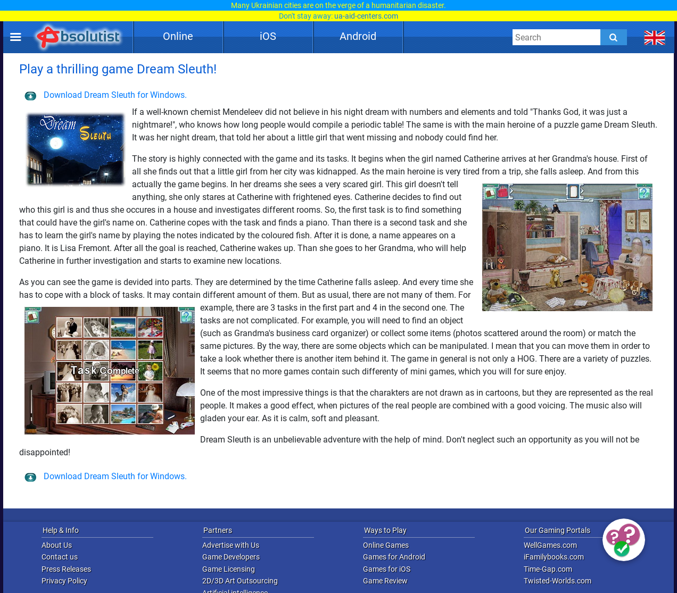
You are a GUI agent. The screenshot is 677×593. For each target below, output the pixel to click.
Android (358, 36)
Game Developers (231, 557)
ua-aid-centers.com (366, 16)
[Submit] (613, 37)
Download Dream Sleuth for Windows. (105, 95)
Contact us (60, 557)
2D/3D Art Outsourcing (240, 581)
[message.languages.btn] (654, 37)
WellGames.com (550, 545)
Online (178, 36)
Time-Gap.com (548, 569)
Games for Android (394, 557)
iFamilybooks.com (554, 557)
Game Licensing (228, 569)
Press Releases (66, 569)
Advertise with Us (230, 545)
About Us (57, 545)
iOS (268, 36)
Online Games (386, 545)
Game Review (385, 581)
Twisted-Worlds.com (557, 581)
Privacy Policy (64, 581)
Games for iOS (386, 569)
